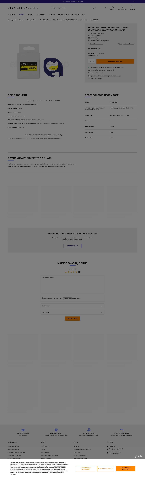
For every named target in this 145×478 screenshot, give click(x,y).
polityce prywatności (59, 466)
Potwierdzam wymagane (86, 468)
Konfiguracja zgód (105, 468)
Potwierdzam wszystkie (126, 468)
